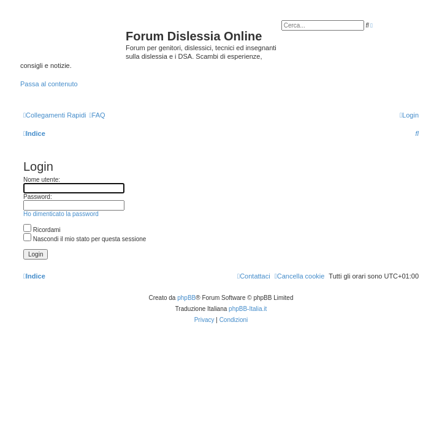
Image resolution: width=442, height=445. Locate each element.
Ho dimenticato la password (61, 214)
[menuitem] (97, 115)
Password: (37, 196)
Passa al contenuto (49, 84)
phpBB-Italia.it (248, 308)
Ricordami (42, 229)
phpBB (186, 297)
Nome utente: (41, 179)
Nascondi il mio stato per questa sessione (84, 239)
